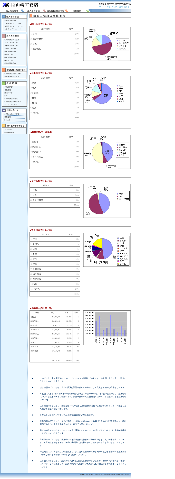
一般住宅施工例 (10, 20)
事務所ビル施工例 (11, 45)
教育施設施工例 (10, 51)
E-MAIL (7, 120)
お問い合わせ (124, 7)
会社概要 (7, 90)
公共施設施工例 (10, 63)
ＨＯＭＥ (101, 7)
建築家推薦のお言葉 (11, 76)
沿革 (6, 96)
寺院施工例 (8, 60)
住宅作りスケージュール (13, 26)
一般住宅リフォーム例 (12, 23)
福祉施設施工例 (10, 57)
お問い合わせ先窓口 (11, 114)
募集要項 (7, 117)
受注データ (8, 93)
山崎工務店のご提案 (11, 40)
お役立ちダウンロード (12, 29)
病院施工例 (8, 54)
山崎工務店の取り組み (12, 101)
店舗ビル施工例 (10, 48)
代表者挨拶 (8, 87)
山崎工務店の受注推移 (12, 73)
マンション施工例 (11, 43)
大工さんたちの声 (11, 104)
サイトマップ (112, 7)
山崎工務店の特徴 (11, 99)
